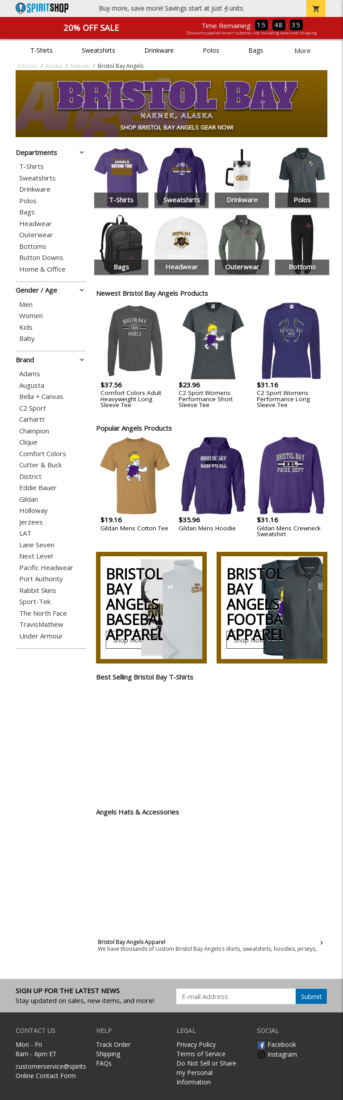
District (30, 476)
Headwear (35, 223)
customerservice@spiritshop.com (64, 1066)
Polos (211, 50)
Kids (26, 327)
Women (31, 315)
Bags (255, 50)
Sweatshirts (98, 50)
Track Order (113, 1044)
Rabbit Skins (37, 590)
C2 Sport (32, 408)
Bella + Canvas (41, 396)
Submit (311, 996)
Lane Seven (36, 545)
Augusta (31, 385)
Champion (34, 431)
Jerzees (31, 522)
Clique (28, 442)
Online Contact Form (46, 1075)
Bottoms (32, 246)
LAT (25, 533)
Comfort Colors (42, 454)
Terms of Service (201, 1054)
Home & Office (42, 269)
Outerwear (36, 235)
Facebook (276, 1044)
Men (26, 304)
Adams (29, 374)
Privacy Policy (196, 1044)
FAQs (104, 1063)
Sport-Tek (34, 601)
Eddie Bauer (38, 487)
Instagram (277, 1054)
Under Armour (41, 636)
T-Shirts (41, 50)
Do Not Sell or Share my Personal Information (206, 1072)
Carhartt (32, 419)
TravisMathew (41, 624)
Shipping (108, 1054)
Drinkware (159, 50)
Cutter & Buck (40, 465)
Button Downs (41, 257)
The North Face (43, 613)
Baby (27, 338)
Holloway (33, 510)
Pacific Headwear (46, 567)
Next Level (36, 556)
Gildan (28, 499)
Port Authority (41, 579)
